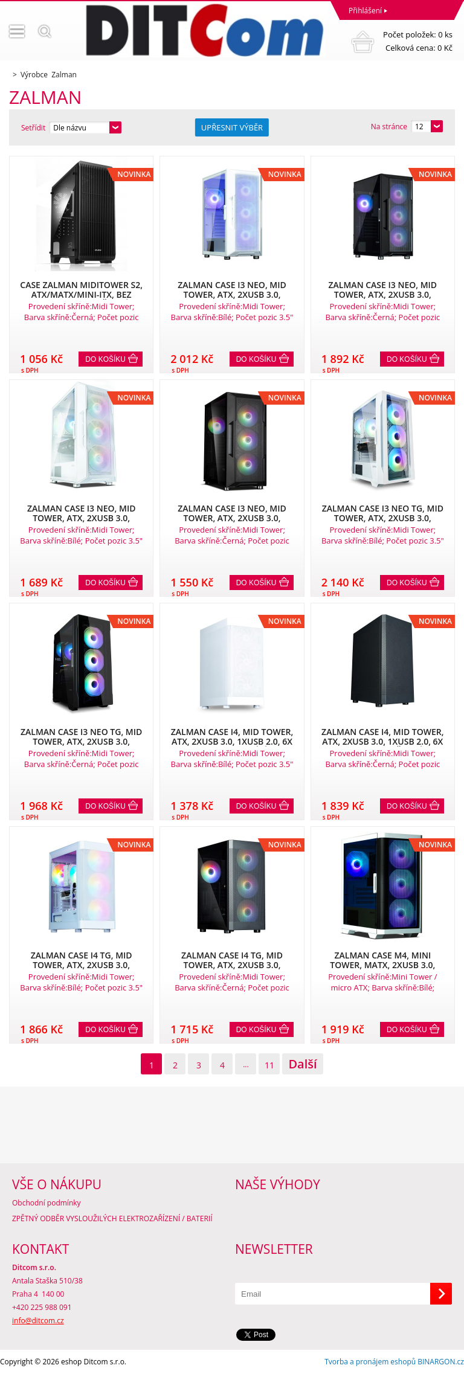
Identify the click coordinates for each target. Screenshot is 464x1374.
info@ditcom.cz (38, 1320)
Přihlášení (365, 10)
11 (269, 1065)
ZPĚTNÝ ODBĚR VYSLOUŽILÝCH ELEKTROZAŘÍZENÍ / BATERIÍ (112, 1218)
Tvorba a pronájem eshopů (370, 1361)
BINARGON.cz (440, 1361)
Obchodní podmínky (46, 1203)
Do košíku (105, 359)
